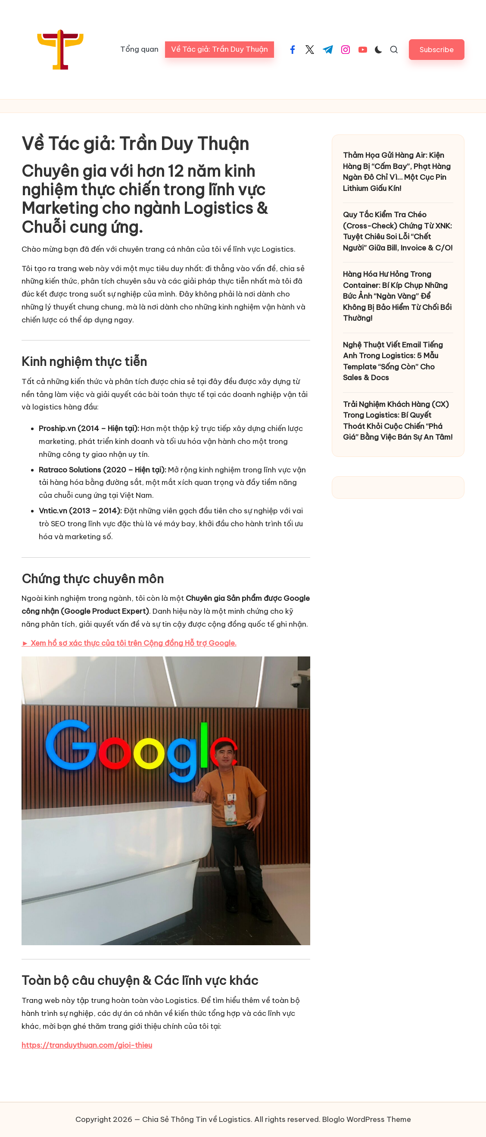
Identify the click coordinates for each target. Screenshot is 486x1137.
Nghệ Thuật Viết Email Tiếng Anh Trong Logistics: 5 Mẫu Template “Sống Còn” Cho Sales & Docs (393, 361)
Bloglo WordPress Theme (366, 1119)
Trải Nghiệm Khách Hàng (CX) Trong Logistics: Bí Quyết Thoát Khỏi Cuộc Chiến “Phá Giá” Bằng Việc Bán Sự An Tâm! (397, 421)
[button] (436, 49)
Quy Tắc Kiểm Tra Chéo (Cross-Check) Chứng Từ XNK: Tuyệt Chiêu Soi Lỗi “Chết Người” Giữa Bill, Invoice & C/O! (397, 231)
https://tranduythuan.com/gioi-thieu (87, 1045)
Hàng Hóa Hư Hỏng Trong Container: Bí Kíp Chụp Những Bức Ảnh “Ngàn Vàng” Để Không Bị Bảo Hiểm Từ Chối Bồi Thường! (397, 296)
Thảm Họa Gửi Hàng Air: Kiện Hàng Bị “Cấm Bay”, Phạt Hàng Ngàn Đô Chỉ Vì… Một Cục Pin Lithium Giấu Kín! (397, 171)
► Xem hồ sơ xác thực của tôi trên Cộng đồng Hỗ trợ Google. (129, 643)
